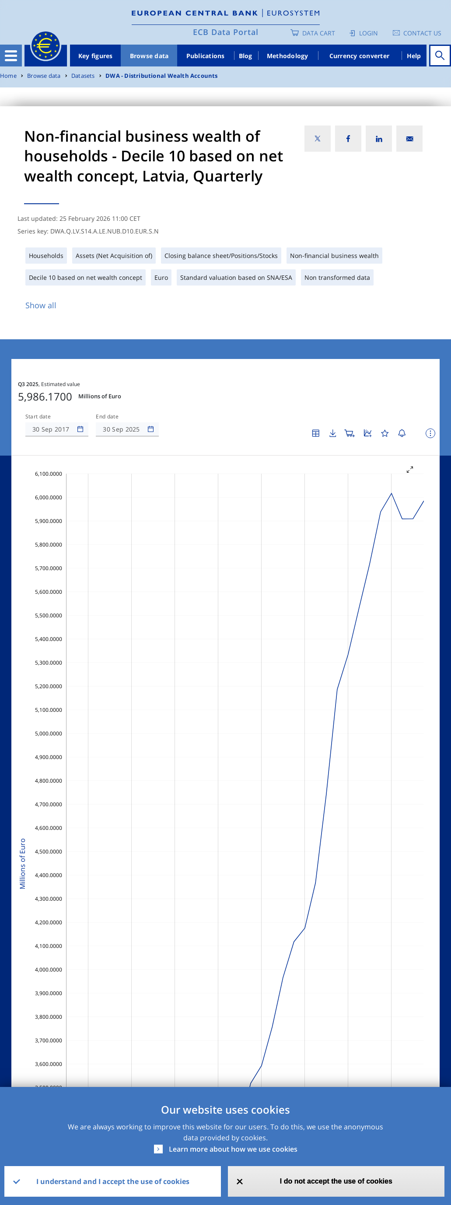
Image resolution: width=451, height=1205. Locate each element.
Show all (40, 305)
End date (107, 416)
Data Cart (318, 33)
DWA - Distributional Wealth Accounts (161, 76)
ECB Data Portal (226, 32)
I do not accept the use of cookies (336, 1181)
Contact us (422, 33)
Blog (245, 56)
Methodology (287, 56)
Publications (205, 56)
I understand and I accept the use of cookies (112, 1181)
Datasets (83, 76)
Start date (38, 416)
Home (8, 76)
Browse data (149, 56)
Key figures (95, 56)
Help (414, 56)
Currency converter (359, 56)
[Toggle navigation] (11, 55)
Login (368, 33)
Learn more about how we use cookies (233, 1149)
